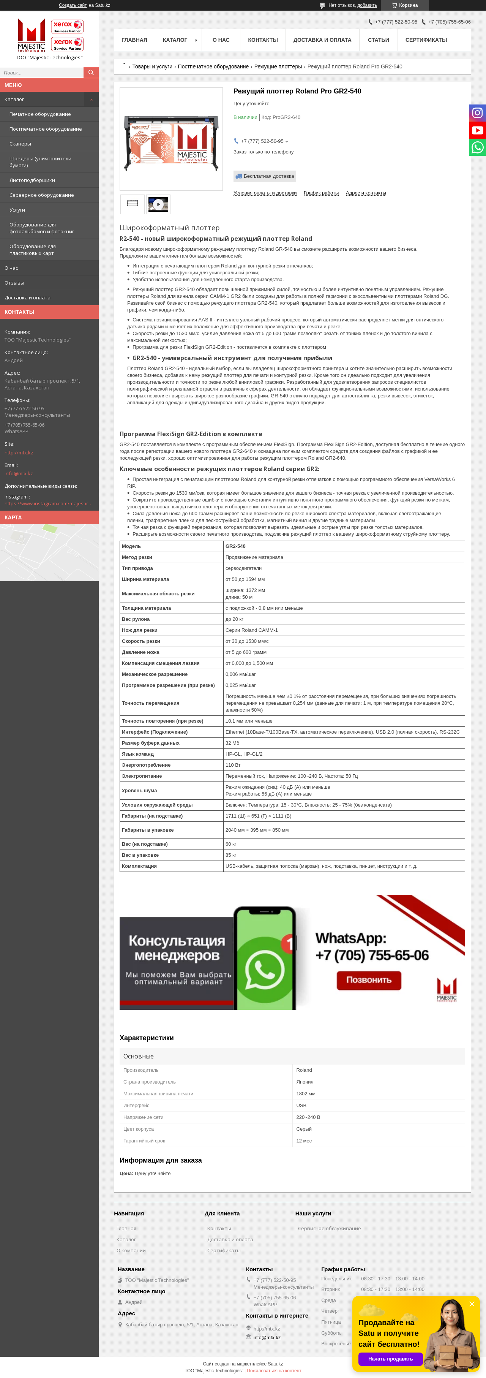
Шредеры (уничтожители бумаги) (40, 162)
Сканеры (20, 143)
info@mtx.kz (19, 473)
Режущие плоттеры (278, 66)
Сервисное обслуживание (329, 1228)
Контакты (263, 40)
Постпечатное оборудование (45, 128)
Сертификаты (426, 40)
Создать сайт (73, 5)
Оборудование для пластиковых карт (32, 249)
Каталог (14, 99)
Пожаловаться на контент (274, 1370)
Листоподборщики (32, 180)
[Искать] (91, 72)
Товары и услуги (152, 66)
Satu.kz (275, 1364)
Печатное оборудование (40, 114)
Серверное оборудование (41, 194)
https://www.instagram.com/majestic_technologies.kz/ (49, 503)
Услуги (17, 209)
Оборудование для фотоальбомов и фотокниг (41, 228)
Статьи (378, 40)
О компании (131, 1250)
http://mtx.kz (19, 452)
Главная (134, 40)
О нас (11, 267)
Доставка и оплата (27, 297)
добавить (367, 5)
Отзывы (14, 282)
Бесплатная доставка (269, 176)
